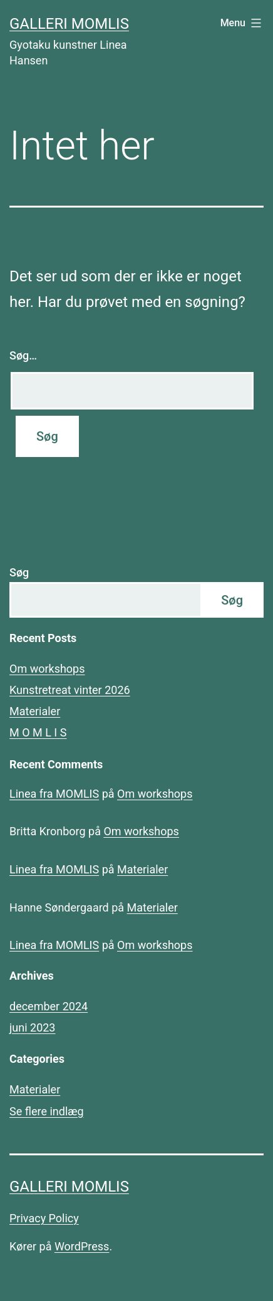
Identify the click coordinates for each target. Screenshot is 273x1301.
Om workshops (47, 668)
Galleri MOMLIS (69, 24)
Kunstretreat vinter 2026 (69, 689)
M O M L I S (37, 732)
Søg (19, 572)
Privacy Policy (44, 1218)
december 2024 (48, 1006)
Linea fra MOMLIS (54, 793)
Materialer (34, 711)
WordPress (81, 1246)
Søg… (23, 355)
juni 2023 (32, 1027)
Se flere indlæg (46, 1111)
